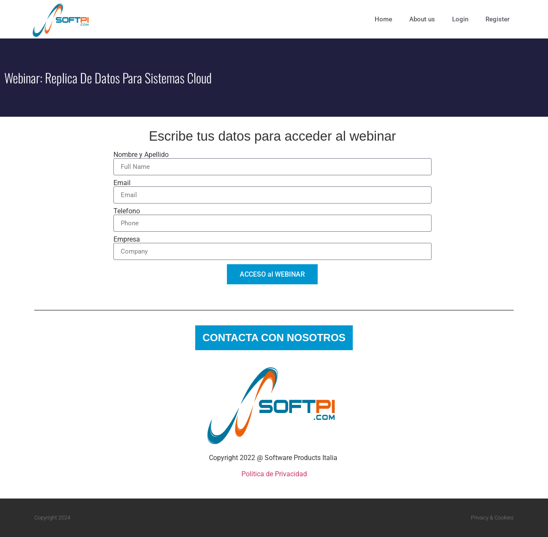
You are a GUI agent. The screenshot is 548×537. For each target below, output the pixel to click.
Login (460, 19)
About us (422, 19)
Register (497, 19)
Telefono (126, 211)
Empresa (126, 239)
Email (122, 183)
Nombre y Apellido (141, 154)
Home (383, 19)
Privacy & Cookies (492, 517)
